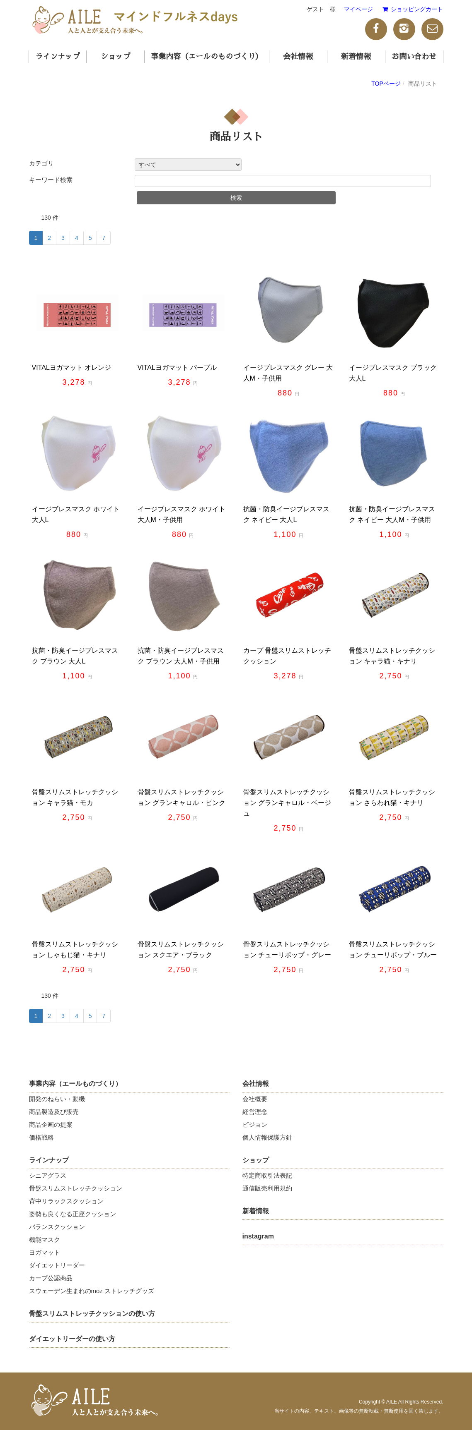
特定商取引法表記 (267, 1175)
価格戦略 (41, 1137)
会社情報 (298, 56)
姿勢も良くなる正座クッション (72, 1213)
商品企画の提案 (51, 1124)
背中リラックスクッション (66, 1201)
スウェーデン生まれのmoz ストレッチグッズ (92, 1290)
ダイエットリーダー (57, 1265)
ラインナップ (57, 56)
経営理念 (254, 1111)
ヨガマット (44, 1252)
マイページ (358, 9)
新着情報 (356, 56)
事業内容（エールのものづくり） (207, 56)
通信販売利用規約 (267, 1188)
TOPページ (386, 83)
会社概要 (254, 1098)
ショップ (116, 56)
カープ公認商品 (51, 1277)
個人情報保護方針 (267, 1137)
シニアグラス (47, 1175)
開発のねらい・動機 (57, 1098)
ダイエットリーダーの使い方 (72, 1338)
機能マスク (44, 1239)
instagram (258, 1236)
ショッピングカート (412, 9)
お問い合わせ (414, 56)
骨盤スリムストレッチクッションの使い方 (92, 1313)
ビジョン (254, 1124)
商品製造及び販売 (54, 1111)
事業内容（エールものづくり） (75, 1083)
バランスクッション (57, 1226)
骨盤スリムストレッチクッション (75, 1188)
